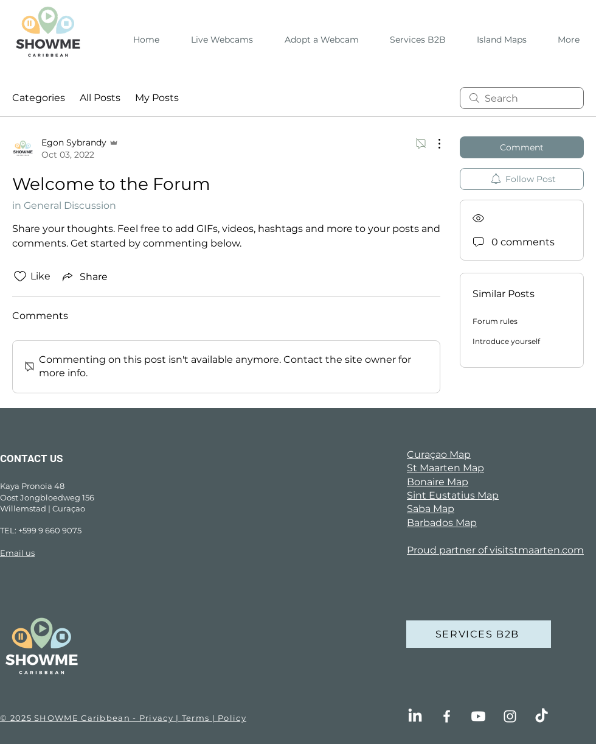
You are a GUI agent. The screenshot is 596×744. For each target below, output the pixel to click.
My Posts (157, 98)
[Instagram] (510, 716)
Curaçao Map (439, 454)
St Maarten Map (445, 468)
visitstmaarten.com (537, 550)
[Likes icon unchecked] (20, 276)
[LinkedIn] (415, 716)
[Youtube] (478, 716)
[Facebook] (446, 716)
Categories (38, 98)
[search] (522, 98)
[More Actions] (433, 143)
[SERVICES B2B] (478, 634)
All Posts (100, 98)
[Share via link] (84, 276)
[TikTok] (541, 716)
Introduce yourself (506, 341)
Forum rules (495, 321)
